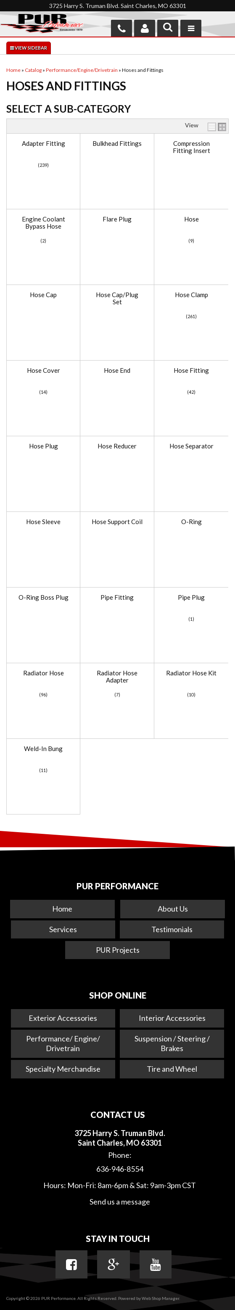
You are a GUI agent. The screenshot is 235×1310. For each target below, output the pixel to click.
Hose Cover (43, 370)
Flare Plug (117, 219)
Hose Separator (191, 446)
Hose (191, 219)
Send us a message (120, 1201)
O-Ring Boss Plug (43, 597)
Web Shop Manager (160, 1298)
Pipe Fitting (117, 597)
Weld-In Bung (43, 748)
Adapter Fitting (43, 143)
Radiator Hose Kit (191, 673)
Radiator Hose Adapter (117, 676)
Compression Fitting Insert (191, 147)
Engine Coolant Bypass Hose (43, 222)
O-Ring (191, 521)
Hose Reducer (117, 446)
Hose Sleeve (43, 521)
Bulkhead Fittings (117, 143)
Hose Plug (43, 446)
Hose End (117, 370)
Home (62, 908)
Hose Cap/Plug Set (117, 298)
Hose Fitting (191, 370)
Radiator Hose (43, 673)
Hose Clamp (191, 294)
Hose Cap (43, 294)
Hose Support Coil (117, 521)
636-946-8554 (119, 1168)
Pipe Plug (191, 597)
